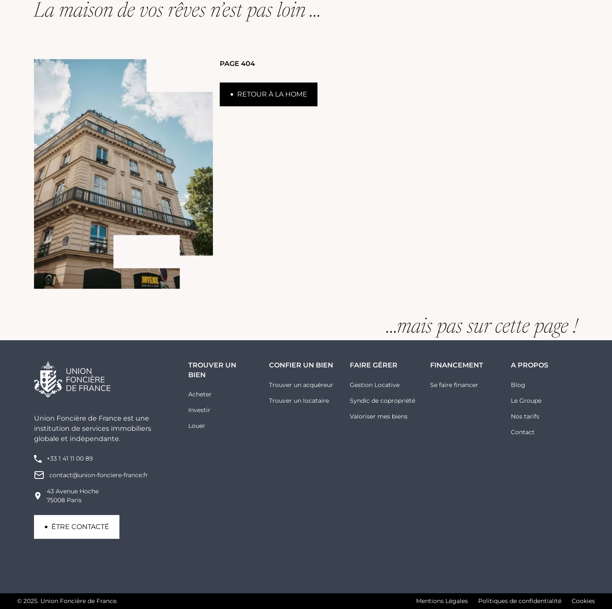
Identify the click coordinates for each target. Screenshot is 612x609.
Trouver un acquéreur (301, 385)
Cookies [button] (583, 601)
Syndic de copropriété (382, 400)
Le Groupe (526, 400)
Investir (199, 410)
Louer (196, 426)
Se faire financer (454, 385)
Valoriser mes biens (379, 416)
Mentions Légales (442, 601)
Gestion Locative (375, 385)
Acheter (200, 394)
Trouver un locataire (299, 400)
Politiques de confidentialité (519, 601)
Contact (523, 432)
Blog (518, 385)
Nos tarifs (525, 416)
